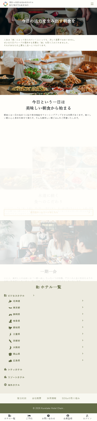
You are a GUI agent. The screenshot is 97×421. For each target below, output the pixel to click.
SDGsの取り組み (71, 398)
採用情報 (51, 398)
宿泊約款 (22, 398)
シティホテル (13, 370)
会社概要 (36, 398)
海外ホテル (12, 385)
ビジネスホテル (20, 296)
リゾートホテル (14, 377)
